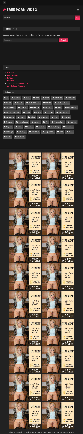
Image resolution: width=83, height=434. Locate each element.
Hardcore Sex (62, 111)
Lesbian (66, 116)
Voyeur (8, 134)
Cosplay (23, 107)
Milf (46, 120)
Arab (36, 97)
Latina (55, 116)
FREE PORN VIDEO (20, 9)
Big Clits (19, 102)
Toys (69, 129)
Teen (60, 129)
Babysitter (57, 97)
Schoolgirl (9, 129)
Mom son (72, 120)
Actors (11, 81)
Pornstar (41, 125)
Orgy (19, 125)
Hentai (22, 116)
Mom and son (58, 120)
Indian (32, 116)
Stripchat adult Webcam (16, 86)
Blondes (47, 102)
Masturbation (22, 120)
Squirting (22, 129)
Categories (13, 75)
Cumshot (48, 107)
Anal (27, 97)
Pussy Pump (54, 125)
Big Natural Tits (33, 102)
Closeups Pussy (62, 102)
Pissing (29, 125)
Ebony (27, 111)
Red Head (68, 125)
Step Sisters (48, 129)
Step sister (34, 129)
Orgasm (9, 125)
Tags (11, 78)
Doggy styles (70, 107)
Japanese (43, 116)
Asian (46, 97)
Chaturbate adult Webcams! (17, 83)
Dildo (58, 107)
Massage (9, 120)
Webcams (20, 134)
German (49, 111)
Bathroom (70, 97)
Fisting (38, 111)
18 (7, 97)
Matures (36, 120)
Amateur (17, 97)
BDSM (8, 102)
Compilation (10, 107)
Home (11, 73)
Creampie (35, 107)
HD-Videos (10, 116)
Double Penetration (12, 111)
